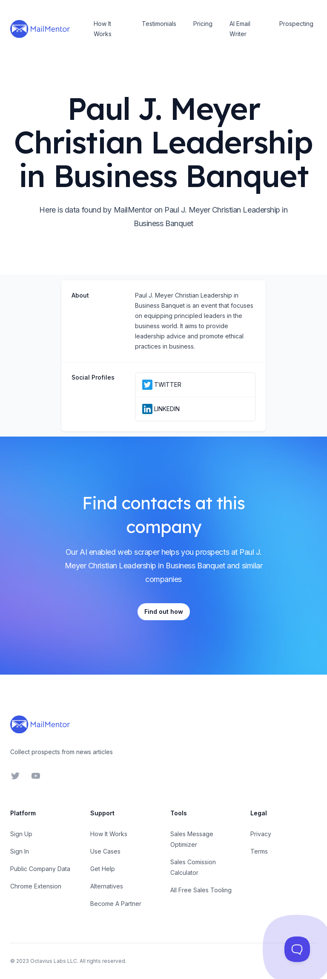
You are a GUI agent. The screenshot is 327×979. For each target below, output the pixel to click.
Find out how (163, 611)
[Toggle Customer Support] (297, 949)
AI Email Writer (239, 28)
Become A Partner (115, 903)
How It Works (103, 28)
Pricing (202, 23)
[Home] (40, 29)
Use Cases (105, 851)
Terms (259, 851)
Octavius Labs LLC (53, 961)
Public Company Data (40, 868)
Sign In (19, 851)
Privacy (260, 833)
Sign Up (21, 833)
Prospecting (296, 23)
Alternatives (106, 886)
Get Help (102, 868)
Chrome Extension (35, 886)
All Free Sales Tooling (201, 890)
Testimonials (159, 23)
